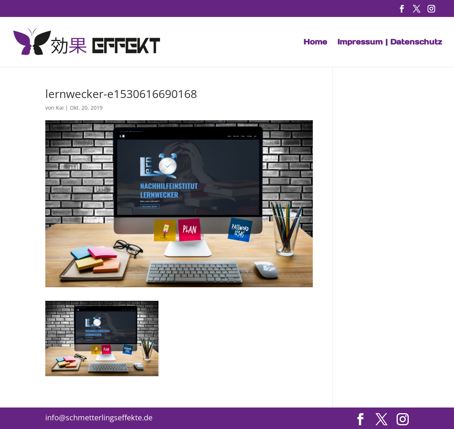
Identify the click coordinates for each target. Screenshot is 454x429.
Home (315, 43)
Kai (60, 107)
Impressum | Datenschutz (389, 43)
